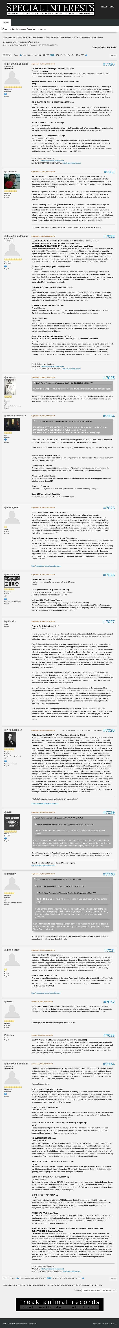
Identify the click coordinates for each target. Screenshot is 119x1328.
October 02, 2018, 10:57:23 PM (42, 1001)
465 (35, 55)
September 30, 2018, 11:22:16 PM (43, 950)
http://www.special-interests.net (52, 161)
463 (28, 55)
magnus (11, 377)
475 (76, 55)
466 (39, 55)
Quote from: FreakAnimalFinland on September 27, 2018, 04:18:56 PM (64, 383)
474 (72, 55)
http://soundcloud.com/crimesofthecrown (46, 566)
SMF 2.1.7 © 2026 (9, 1323)
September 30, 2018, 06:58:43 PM (43, 874)
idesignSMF (33, 1323)
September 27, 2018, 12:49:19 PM (43, 171)
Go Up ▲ (113, 1323)
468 (47, 55)
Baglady (11, 874)
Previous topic (98, 47)
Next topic (111, 47)
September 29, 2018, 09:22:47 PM (43, 575)
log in (35, 29)
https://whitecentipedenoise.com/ (43, 865)
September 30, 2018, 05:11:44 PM (43, 812)
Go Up (5, 1278)
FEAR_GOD (13, 507)
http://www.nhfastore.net (72, 163)
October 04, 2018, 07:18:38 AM (42, 1035)
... (25, 55)
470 (57, 55)
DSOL (10, 1001)
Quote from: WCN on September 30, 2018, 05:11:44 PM (58, 879)
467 (43, 55)
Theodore (12, 171)
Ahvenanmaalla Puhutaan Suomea (44, 804)
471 (61, 55)
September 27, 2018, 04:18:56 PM (43, 236)
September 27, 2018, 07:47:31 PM (43, 377)
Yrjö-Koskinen (14, 730)
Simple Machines (21, 1323)
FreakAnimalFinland (17, 64)
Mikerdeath (13, 574)
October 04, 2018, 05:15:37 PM (42, 1064)
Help (94, 1323)
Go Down (7, 55)
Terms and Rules (102, 1323)
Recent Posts (107, 6)
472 (64, 55)
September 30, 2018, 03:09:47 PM (43, 730)
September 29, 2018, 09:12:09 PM (43, 507)
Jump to (78, 1290)
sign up (43, 29)
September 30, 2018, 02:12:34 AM (43, 621)
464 (32, 55)
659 (82, 55)
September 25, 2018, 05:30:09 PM (43, 64)
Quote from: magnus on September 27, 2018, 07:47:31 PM (59, 818)
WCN (9, 812)
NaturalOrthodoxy (16, 415)
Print (113, 55)
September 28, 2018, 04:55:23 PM (43, 416)
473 (69, 55)
